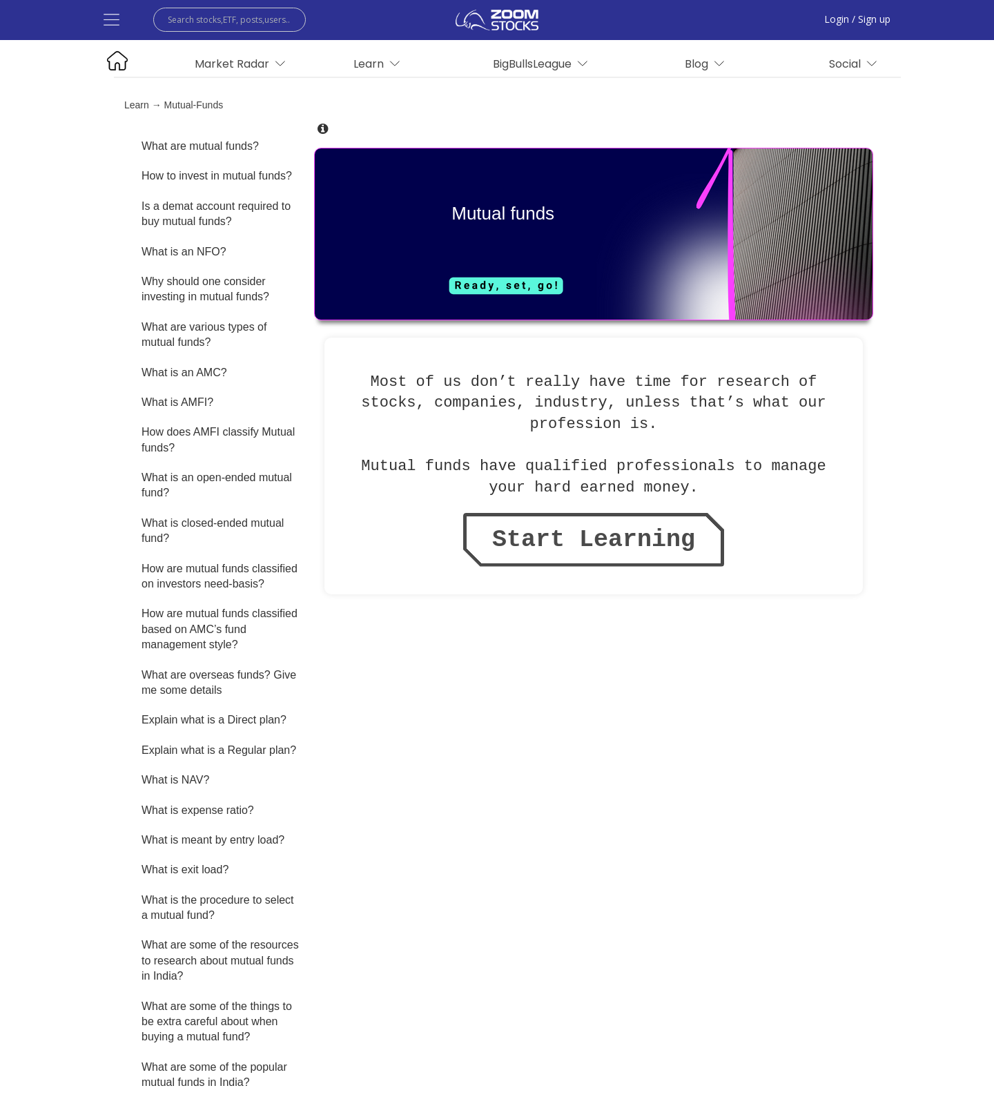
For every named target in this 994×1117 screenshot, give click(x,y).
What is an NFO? (184, 252)
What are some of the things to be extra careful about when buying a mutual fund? (217, 1021)
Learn (136, 104)
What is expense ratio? (198, 810)
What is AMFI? (177, 402)
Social (853, 63)
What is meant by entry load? (213, 840)
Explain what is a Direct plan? (214, 720)
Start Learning (593, 539)
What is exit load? (185, 869)
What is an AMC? (184, 372)
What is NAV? (175, 780)
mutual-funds (194, 104)
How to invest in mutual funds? (217, 176)
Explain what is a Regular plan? (219, 750)
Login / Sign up (857, 19)
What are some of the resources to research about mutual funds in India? (220, 960)
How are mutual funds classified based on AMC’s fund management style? (220, 629)
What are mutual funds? (200, 146)
